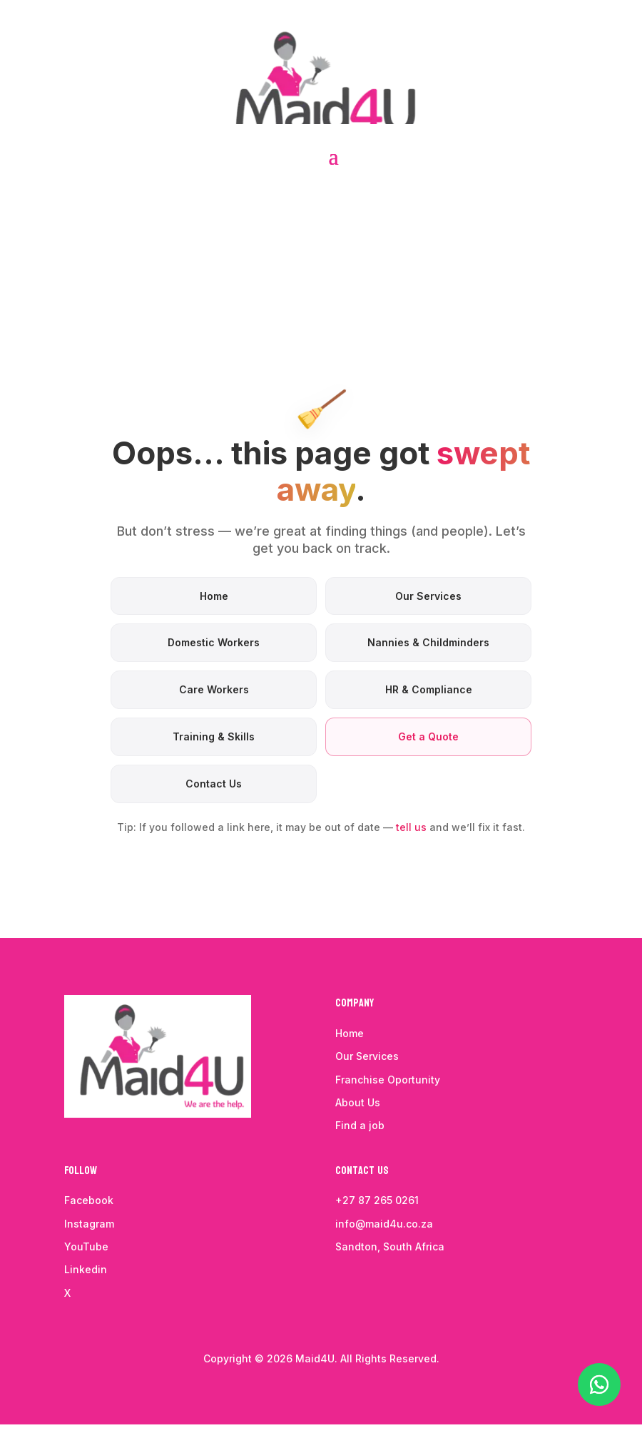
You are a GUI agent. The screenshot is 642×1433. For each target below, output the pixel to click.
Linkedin (85, 1269)
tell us (411, 827)
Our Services (428, 596)
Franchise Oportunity (389, 1080)
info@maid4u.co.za (384, 1224)
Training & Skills (214, 736)
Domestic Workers (214, 642)
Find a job (359, 1125)
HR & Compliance (428, 689)
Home (214, 596)
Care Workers (214, 689)
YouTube (86, 1246)
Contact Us (213, 783)
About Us (357, 1102)
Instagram (89, 1224)
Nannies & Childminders (428, 642)
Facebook (88, 1200)
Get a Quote (428, 736)
